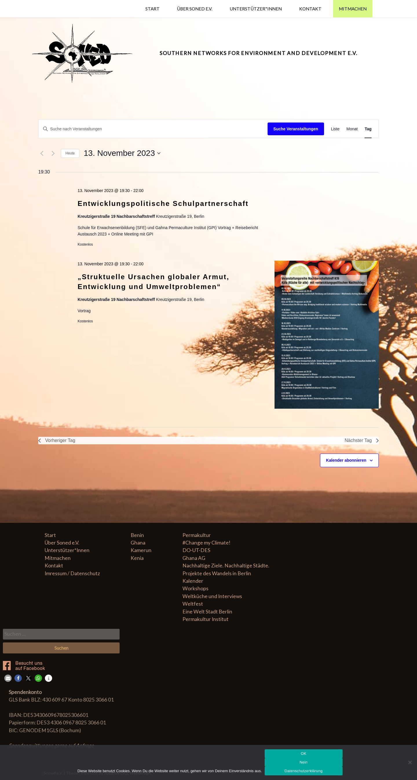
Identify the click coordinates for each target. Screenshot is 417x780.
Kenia (137, 558)
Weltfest (192, 604)
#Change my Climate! (206, 543)
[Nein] (410, 762)
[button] (8, 678)
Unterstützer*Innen (256, 8)
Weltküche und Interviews (212, 596)
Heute (70, 153)
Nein (303, 762)
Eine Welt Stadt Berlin (207, 612)
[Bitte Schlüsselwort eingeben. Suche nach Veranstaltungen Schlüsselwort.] (153, 129)
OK (303, 753)
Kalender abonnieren (346, 460)
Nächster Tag (362, 440)
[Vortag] (41, 153)
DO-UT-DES (196, 550)
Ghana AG (193, 558)
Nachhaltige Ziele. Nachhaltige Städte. (225, 565)
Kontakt (310, 8)
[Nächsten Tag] (53, 153)
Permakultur (196, 535)
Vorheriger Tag (56, 440)
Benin (137, 535)
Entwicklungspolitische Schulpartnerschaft (163, 203)
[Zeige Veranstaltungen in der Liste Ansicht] (335, 129)
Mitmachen (353, 8)
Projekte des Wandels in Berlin (216, 573)
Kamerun (141, 550)
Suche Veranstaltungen (295, 129)
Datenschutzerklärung (304, 771)
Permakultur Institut (205, 619)
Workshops (195, 588)
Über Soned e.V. (194, 8)
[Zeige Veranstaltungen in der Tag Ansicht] (368, 129)
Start (152, 8)
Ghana (138, 543)
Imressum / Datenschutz (72, 573)
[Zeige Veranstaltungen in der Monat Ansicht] (352, 129)
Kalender (192, 581)
